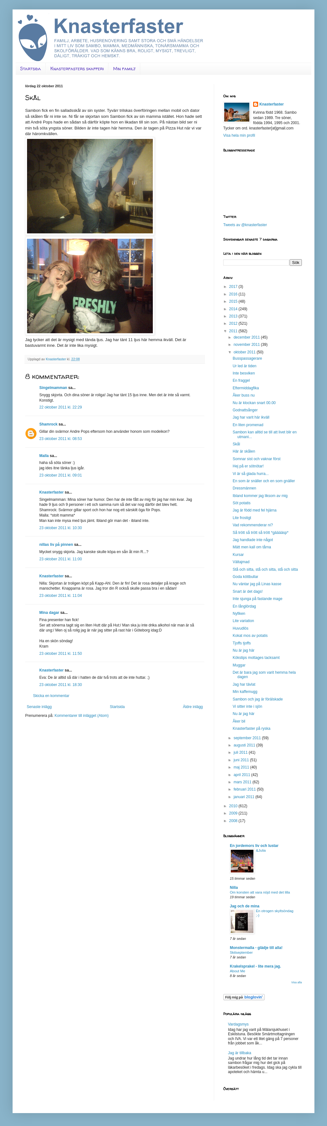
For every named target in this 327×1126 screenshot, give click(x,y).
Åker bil (239, 721)
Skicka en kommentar (51, 696)
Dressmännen (244, 488)
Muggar (239, 665)
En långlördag (244, 606)
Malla (44, 456)
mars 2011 (243, 782)
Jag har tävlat (244, 684)
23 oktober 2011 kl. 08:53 (60, 439)
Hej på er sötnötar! (248, 466)
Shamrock (48, 424)
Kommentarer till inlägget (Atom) (81, 715)
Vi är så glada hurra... (251, 474)
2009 (234, 813)
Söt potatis (242, 503)
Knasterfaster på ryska (251, 728)
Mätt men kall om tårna (252, 547)
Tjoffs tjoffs (242, 643)
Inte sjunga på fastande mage (257, 599)
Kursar (238, 554)
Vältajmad (241, 562)
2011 (234, 331)
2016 (234, 294)
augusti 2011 (245, 745)
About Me (237, 971)
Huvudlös (240, 628)
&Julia (261, 850)
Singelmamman (53, 388)
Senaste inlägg (39, 707)
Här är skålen (244, 451)
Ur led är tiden (244, 366)
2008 (234, 821)
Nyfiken (239, 613)
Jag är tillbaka (239, 1053)
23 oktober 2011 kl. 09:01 (60, 475)
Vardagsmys (238, 1024)
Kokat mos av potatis (250, 635)
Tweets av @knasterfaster (245, 225)
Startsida (30, 68)
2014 (234, 309)
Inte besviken (244, 373)
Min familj (124, 68)
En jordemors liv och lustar (254, 845)
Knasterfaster (51, 492)
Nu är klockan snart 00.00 (254, 403)
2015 (234, 301)
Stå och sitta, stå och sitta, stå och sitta (265, 569)
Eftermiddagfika (246, 388)
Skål (236, 444)
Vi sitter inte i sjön (247, 706)
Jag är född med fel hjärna (254, 510)
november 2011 (247, 344)
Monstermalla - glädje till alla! (256, 948)
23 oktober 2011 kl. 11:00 (60, 559)
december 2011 (247, 337)
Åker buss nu (244, 395)
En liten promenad (248, 425)
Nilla (234, 887)
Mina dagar (49, 612)
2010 (234, 806)
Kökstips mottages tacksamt (256, 657)
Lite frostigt (242, 518)
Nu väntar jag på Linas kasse (257, 584)
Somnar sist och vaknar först (256, 459)
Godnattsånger (245, 410)
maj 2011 (242, 767)
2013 (234, 316)
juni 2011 (242, 760)
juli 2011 (241, 752)
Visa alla (296, 982)
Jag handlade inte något (253, 540)
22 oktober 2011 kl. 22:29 (60, 407)
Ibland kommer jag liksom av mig (260, 496)
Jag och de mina (244, 906)
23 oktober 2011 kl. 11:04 (60, 595)
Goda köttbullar (245, 576)
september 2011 (248, 738)
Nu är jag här (243, 650)
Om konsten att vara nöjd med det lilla (260, 892)
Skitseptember (241, 952)
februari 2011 (245, 789)
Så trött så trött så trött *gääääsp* (260, 532)
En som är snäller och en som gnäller (264, 481)
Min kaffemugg (245, 691)
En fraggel (241, 380)
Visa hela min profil (239, 135)
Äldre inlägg (193, 707)
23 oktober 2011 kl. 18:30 (60, 685)
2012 (234, 323)
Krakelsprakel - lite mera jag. (255, 966)
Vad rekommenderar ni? (253, 525)
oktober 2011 (245, 352)
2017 (234, 286)
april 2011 (242, 775)
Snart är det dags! (248, 591)
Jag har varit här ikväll (251, 417)
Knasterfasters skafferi (77, 68)
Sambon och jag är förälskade (258, 699)
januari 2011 (244, 797)
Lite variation (243, 621)
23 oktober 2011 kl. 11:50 (60, 653)
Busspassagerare (247, 358)
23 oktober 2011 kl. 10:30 (60, 528)
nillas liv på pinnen (56, 544)
